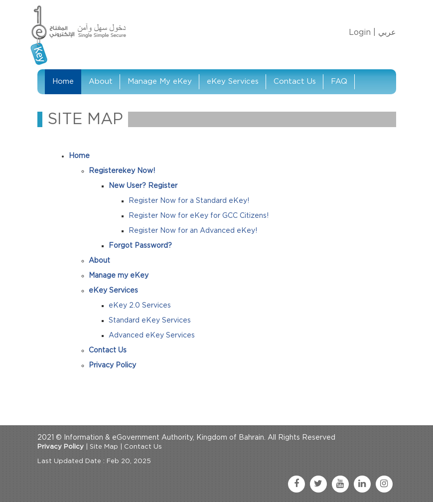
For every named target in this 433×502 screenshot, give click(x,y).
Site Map (104, 447)
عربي (387, 32)
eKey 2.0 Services (140, 305)
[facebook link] (296, 484)
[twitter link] (318, 484)
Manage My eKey (160, 81)
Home (63, 81)
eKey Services (233, 81)
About (101, 81)
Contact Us (295, 81)
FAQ (339, 81)
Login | (362, 32)
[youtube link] (340, 484)
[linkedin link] (362, 484)
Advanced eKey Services (152, 335)
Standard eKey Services (150, 320)
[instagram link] (384, 484)
